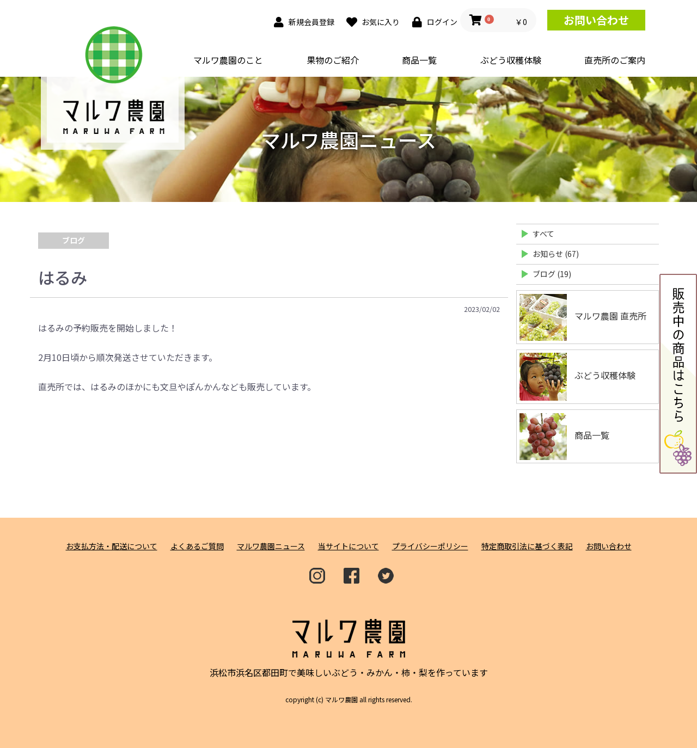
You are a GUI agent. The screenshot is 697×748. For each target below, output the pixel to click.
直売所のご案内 (614, 59)
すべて (543, 233)
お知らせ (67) (556, 253)
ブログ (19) (552, 273)
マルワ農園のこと (228, 59)
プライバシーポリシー (430, 546)
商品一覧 (419, 59)
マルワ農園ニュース (271, 546)
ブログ (73, 240)
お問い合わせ (596, 20)
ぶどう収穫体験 (510, 59)
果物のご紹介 (333, 59)
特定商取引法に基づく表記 (527, 546)
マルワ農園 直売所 (582, 317)
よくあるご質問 (197, 546)
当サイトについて (348, 546)
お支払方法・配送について (111, 546)
